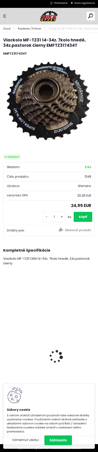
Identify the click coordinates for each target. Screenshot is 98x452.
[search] (90, 16)
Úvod (6, 29)
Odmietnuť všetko (25, 440)
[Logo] (49, 16)
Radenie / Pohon (29, 29)
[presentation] (5, 349)
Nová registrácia (85, 3)
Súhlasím (58, 440)
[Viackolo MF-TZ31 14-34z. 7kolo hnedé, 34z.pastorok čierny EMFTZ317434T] (49, 102)
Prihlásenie (60, 3)
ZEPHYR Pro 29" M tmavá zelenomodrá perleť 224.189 (42, 352)
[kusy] (54, 217)
